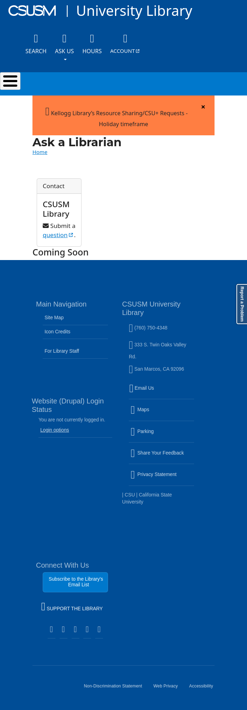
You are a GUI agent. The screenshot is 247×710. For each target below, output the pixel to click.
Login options (54, 430)
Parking (157, 435)
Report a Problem (242, 304)
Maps (155, 414)
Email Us (162, 392)
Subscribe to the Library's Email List (76, 581)
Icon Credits (57, 331)
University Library (134, 10)
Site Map (54, 317)
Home (39, 151)
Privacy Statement (162, 479)
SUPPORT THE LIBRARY (72, 607)
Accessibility (204, 689)
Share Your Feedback (157, 453)
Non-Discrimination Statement (116, 689)
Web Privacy (168, 689)
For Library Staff (61, 351)
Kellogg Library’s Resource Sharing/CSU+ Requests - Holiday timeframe (117, 115)
